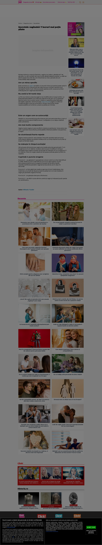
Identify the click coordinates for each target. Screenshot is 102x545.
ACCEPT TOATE (91, 527)
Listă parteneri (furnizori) (52, 531)
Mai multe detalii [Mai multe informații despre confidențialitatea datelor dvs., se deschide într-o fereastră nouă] (11, 527)
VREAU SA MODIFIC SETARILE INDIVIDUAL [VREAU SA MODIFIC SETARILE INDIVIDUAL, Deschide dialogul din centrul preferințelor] (91, 532)
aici (13, 536)
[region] (51, 531)
